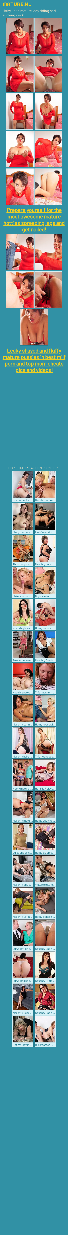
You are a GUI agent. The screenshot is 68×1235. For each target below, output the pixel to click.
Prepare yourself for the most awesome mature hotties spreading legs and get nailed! (34, 220)
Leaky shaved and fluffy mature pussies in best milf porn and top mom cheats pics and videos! (34, 360)
